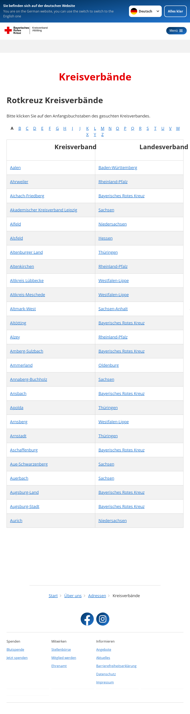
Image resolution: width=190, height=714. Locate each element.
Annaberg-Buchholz (28, 379)
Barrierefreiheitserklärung (116, 666)
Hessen (105, 238)
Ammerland (21, 365)
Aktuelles (103, 657)
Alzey (15, 337)
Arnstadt (18, 436)
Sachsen (106, 210)
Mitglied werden (63, 657)
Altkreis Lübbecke (27, 280)
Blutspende (15, 649)
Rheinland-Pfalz (113, 181)
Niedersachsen (112, 224)
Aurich (16, 520)
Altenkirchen (22, 266)
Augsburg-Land (24, 492)
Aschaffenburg (24, 450)
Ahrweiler (19, 181)
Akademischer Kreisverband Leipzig (43, 210)
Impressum (105, 682)
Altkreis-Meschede (27, 294)
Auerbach (19, 478)
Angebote (103, 649)
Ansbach (18, 393)
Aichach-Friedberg (27, 196)
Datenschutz (106, 674)
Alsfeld (16, 238)
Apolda (16, 407)
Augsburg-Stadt (24, 506)
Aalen (15, 167)
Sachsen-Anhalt (113, 308)
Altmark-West (23, 308)
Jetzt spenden (17, 657)
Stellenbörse (61, 649)
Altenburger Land (26, 252)
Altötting (18, 323)
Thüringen (108, 252)
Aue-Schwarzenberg (29, 464)
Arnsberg (18, 421)
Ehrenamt (59, 666)
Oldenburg (108, 365)
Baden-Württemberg (117, 167)
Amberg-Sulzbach (26, 351)
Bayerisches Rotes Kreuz (121, 196)
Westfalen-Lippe (113, 280)
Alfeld (15, 224)
